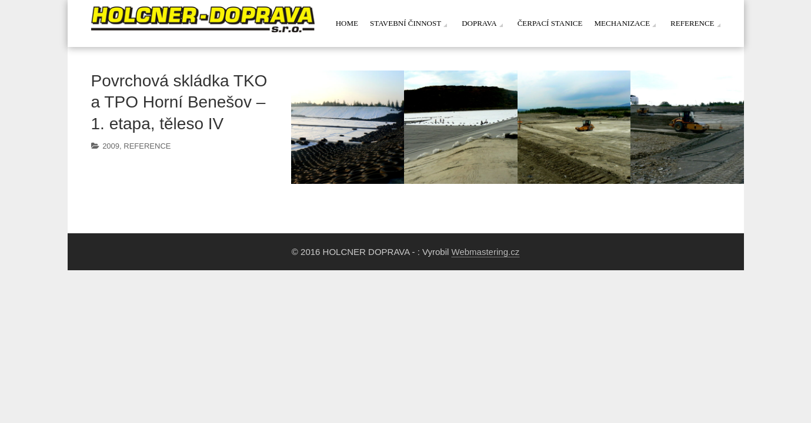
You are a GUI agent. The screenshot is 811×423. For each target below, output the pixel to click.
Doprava (479, 23)
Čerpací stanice (550, 23)
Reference (692, 23)
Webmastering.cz (486, 252)
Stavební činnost (405, 23)
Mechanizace (622, 23)
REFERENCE (147, 146)
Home (347, 23)
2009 (110, 146)
